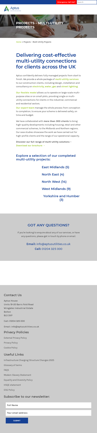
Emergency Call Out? (66, 2)
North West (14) (54, 182)
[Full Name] (48, 405)
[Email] (48, 413)
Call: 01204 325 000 (14, 321)
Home (18, 42)
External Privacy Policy (15, 337)
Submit (17, 420)
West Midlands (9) (56, 189)
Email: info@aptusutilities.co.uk (21, 326)
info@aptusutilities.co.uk (48, 244)
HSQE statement (12, 385)
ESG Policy (9, 389)
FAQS (6, 370)
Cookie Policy (10, 347)
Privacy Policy (11, 342)
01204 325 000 (48, 249)
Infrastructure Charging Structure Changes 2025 (29, 360)
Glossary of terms (13, 365)
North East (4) (53, 174)
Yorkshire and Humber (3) (61, 198)
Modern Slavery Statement (17, 375)
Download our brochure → (30, 145)
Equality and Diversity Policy (18, 380)
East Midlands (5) (55, 167)
